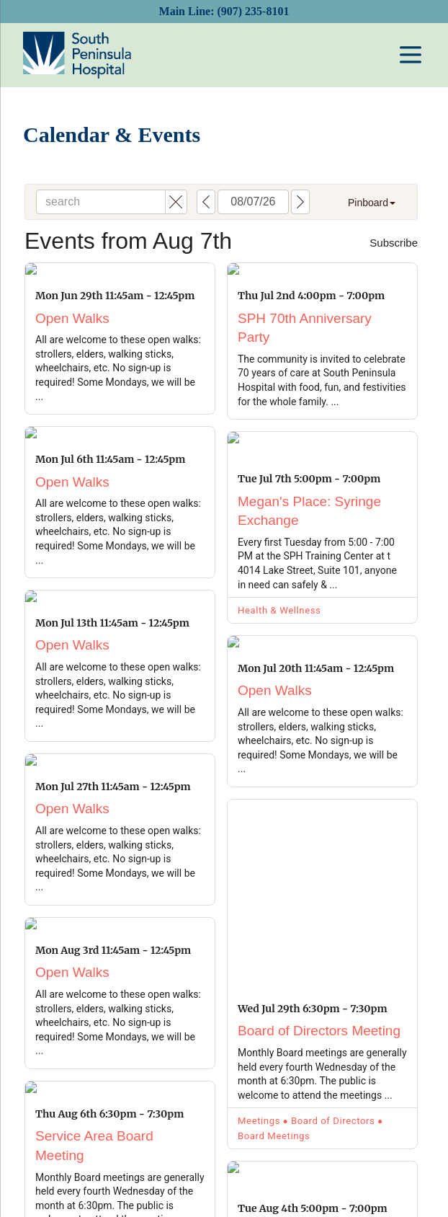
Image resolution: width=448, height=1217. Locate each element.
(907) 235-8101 (253, 11)
